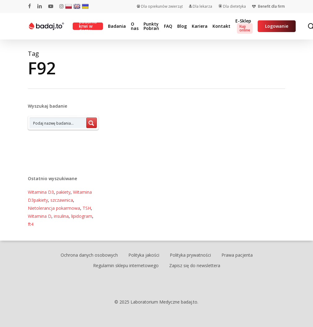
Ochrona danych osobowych (89, 255)
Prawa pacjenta (237, 255)
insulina (61, 216)
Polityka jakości (143, 255)
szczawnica (61, 200)
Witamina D (39, 216)
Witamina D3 (41, 192)
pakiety (63, 192)
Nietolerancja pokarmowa (54, 208)
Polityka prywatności (190, 255)
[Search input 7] (58, 122)
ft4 (30, 224)
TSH (87, 208)
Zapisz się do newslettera (194, 265)
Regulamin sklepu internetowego (126, 265)
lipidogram (81, 216)
